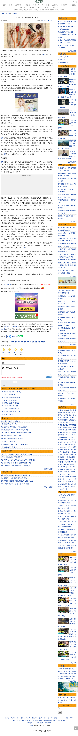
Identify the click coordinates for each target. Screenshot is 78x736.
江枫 (59, 678)
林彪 (65, 481)
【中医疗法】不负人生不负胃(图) (11, 392)
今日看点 (27, 5)
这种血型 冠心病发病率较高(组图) (11, 436)
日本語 (48, 725)
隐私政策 (34, 718)
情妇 (61, 440)
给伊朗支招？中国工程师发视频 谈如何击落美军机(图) (17, 482)
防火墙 (69, 459)
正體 (73, 1)
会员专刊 (55, 7)
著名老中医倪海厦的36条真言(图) (11, 422)
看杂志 (37, 720)
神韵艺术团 (25, 720)
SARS (73, 467)
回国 (67, 474)
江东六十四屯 (62, 464)
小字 (51, 20)
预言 (65, 486)
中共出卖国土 (70, 422)
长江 (70, 420)
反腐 (70, 440)
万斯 (71, 432)
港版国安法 (64, 425)
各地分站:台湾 (31, 723)
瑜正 (74, 676)
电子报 (13, 718)
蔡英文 (63, 454)
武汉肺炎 (69, 410)
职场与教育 (63, 700)
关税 (64, 432)
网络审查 (73, 462)
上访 (64, 462)
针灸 (5, 154)
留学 (72, 472)
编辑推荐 (64, 5)
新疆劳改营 (61, 469)
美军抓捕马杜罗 (63, 62)
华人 (62, 472)
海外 (63, 477)
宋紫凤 (60, 669)
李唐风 (65, 674)
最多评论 (55, 5)
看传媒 (45, 720)
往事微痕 (62, 422)
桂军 (59, 479)
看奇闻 (62, 10)
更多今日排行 (72, 276)
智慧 (75, 484)
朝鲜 (66, 444)
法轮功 (68, 462)
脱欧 (73, 444)
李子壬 (63, 678)
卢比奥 (65, 412)
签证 (64, 474)
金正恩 (65, 430)
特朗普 (60, 412)
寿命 (59, 489)
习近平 (65, 415)
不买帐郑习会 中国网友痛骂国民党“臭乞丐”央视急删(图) (18, 461)
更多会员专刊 (72, 51)
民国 (74, 477)
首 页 (4, 5)
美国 (74, 432)
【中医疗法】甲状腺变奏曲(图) (10, 409)
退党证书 (55, 720)
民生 (59, 477)
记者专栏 (73, 5)
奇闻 (69, 486)
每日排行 (36, 5)
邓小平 (62, 481)
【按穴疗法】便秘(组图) (8, 415)
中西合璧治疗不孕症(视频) (9, 448)
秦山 (59, 676)
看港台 (31, 10)
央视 (59, 472)
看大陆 (15, 10)
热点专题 (22, 7)
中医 (44, 54)
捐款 (40, 718)
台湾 (59, 454)
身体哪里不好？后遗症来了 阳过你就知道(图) (14, 445)
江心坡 (69, 467)
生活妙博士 (70, 700)
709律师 (60, 462)
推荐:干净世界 (17, 720)
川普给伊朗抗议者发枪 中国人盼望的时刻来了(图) (16, 464)
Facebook (61, 718)
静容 (62, 676)
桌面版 (7, 718)
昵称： (4, 363)
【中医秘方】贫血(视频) (8, 395)
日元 (68, 449)
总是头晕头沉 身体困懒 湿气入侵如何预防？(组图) (16, 433)
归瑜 (64, 671)
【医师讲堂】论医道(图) (8, 442)
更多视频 (73, 663)
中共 (74, 427)
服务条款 (27, 718)
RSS (71, 718)
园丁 (68, 674)
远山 (70, 671)
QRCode (14, 336)
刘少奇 (69, 481)
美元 (68, 447)
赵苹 (75, 674)
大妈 (74, 454)
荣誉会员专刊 (64, 18)
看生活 (57, 10)
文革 (62, 489)
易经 (65, 484)
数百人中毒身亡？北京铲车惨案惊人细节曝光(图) (15, 466)
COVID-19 (73, 412)
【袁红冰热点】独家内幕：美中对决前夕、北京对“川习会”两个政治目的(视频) (67, 524)
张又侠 (69, 415)
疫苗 (73, 420)
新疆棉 (62, 420)
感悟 (59, 486)
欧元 (65, 449)
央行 (59, 447)
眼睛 (2, 138)
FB (63, 444)
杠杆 (65, 447)
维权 (73, 459)
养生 (65, 489)
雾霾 (59, 459)
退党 (62, 427)
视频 (39, 7)
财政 (64, 452)
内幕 (65, 437)
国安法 (66, 420)
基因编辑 (64, 459)
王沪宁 (66, 435)
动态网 (60, 720)
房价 (59, 457)
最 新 (10, 5)
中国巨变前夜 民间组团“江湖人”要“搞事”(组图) (15, 485)
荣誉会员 (6, 326)
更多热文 (73, 404)
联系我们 (46, 718)
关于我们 (20, 718)
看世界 (47, 10)
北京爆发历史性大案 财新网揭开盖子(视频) (14, 479)
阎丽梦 (60, 430)
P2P (74, 457)
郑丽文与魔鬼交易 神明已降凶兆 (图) (12, 458)
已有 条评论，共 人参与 (10, 368)
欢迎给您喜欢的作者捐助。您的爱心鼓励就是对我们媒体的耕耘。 (21, 288)
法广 (73, 442)
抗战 (62, 479)
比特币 (73, 447)
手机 (62, 486)
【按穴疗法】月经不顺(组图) (9, 406)
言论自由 (68, 469)
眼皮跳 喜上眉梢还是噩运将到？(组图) (12, 439)
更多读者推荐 (48, 488)
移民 (65, 472)
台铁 (69, 417)
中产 (70, 452)
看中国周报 (7, 284)
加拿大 (70, 444)
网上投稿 (54, 718)
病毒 (68, 412)
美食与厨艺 (61, 697)
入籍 (70, 474)
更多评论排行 (48, 470)
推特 (67, 718)
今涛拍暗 (65, 669)
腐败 (67, 440)
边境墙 (68, 432)
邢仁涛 (71, 676)
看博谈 (36, 10)
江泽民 (71, 435)
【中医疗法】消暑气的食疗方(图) (11, 412)
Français (36, 725)
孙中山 (66, 479)
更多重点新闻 (72, 162)
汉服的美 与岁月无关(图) (65, 32)
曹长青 (68, 678)
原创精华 (46, 7)
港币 (72, 449)
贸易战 (60, 415)
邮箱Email (60, 708)
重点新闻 (18, 5)
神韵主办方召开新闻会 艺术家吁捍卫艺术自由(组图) (16, 455)
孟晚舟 (60, 432)
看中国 (63, 442)
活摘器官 (65, 417)
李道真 (60, 671)
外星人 (73, 486)
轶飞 (67, 671)
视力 (24, 248)
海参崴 (74, 452)
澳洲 (71, 477)
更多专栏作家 (72, 681)
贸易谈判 (61, 435)
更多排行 (73, 551)
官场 (59, 442)
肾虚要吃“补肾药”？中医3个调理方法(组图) (14, 428)
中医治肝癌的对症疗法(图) (9, 425)
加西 (49, 723)
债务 (62, 447)
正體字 (31, 725)
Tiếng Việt (42, 725)
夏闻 (73, 671)
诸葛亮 (62, 484)
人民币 (62, 449)
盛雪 (72, 674)
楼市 (61, 452)
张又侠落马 (61, 59)
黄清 (61, 674)
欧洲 (46, 723)
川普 (74, 410)
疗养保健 (14, 13)
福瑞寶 (50, 720)
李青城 (66, 676)
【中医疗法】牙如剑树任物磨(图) (11, 398)
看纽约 (42, 10)
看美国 (26, 10)
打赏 (44, 20)
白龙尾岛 (64, 467)
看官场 (21, 10)
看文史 (52, 10)
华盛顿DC (42, 723)
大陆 (71, 457)
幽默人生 (70, 484)
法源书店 (31, 720)
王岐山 (69, 430)
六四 (73, 415)
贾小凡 (74, 669)
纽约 (37, 723)
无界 (64, 720)
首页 (3, 13)
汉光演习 (71, 425)
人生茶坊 (68, 697)
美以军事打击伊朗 (63, 57)
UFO (71, 427)
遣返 (61, 474)
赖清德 (74, 430)
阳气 (2, 162)
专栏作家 (31, 7)
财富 (67, 452)
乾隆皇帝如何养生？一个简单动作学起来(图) (14, 431)
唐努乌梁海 (70, 464)
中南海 (62, 437)
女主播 (73, 469)
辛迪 (71, 678)
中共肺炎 (61, 410)
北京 (67, 454)
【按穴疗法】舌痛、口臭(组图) (10, 404)
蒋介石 (71, 479)
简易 (69, 669)
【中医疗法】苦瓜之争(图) (9, 401)
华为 (64, 440)
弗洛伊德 (67, 427)
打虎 (73, 440)
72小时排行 (45, 5)
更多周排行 (73, 344)
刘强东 (71, 454)
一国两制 (68, 442)
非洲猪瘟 (67, 457)
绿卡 (73, 474)
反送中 (73, 437)
